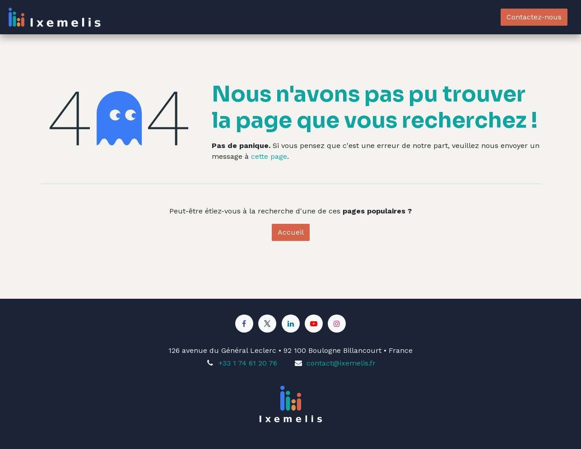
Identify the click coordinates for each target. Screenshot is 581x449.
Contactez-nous (534, 17)
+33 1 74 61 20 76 (247, 363)
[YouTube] (314, 324)
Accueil (291, 232)
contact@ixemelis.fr (341, 363)
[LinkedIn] (291, 324)
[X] (267, 324)
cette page (269, 156)
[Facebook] (244, 324)
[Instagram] (337, 324)
